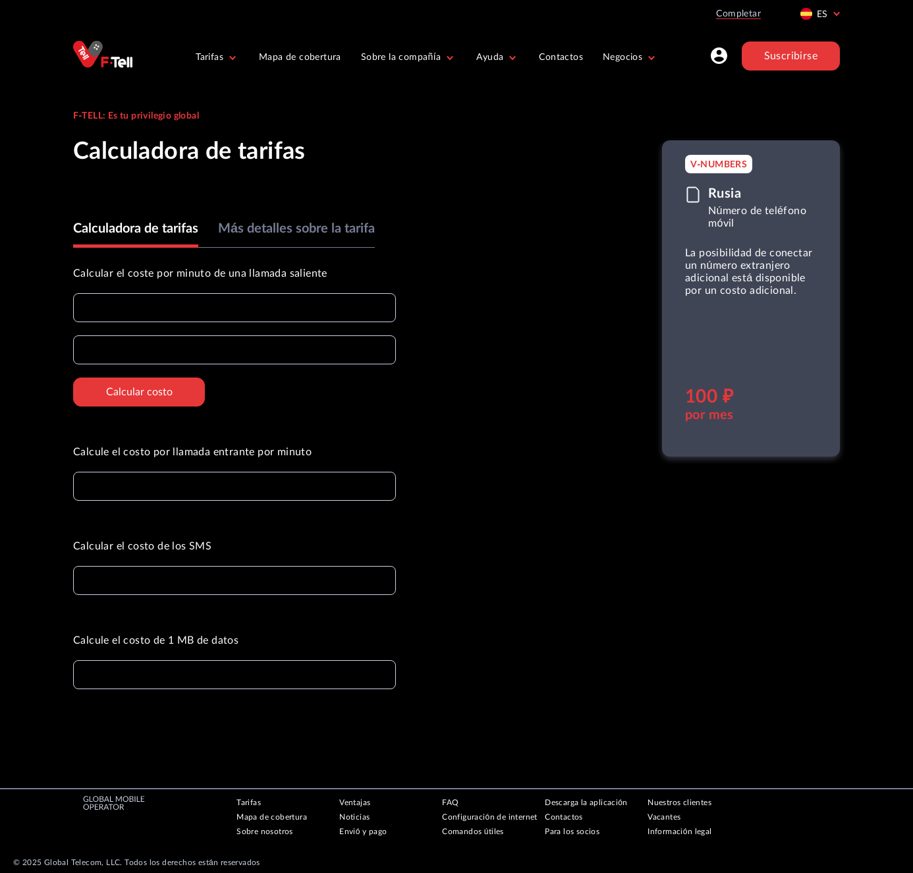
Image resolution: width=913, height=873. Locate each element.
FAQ (450, 802)
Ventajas (354, 802)
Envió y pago (363, 831)
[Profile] (719, 56)
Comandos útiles (473, 831)
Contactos (561, 57)
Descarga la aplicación (586, 802)
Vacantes (664, 817)
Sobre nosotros (264, 831)
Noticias (354, 817)
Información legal (679, 831)
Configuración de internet (490, 817)
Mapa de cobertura (300, 57)
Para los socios (572, 831)
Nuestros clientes (679, 802)
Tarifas (248, 802)
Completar (738, 13)
